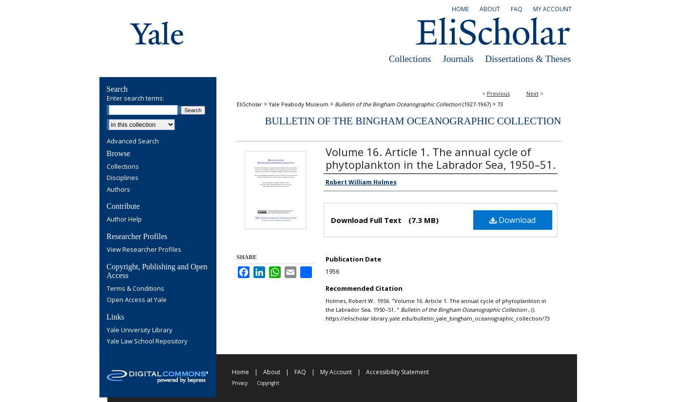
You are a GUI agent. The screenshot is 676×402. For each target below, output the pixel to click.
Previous (498, 93)
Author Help (124, 219)
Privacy (240, 383)
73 (500, 104)
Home (240, 372)
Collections (410, 59)
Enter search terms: (135, 98)
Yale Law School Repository (147, 341)
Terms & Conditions (135, 289)
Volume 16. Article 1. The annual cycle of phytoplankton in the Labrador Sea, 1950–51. (441, 158)
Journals (458, 59)
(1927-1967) (413, 104)
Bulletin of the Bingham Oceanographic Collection (413, 121)
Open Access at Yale (137, 300)
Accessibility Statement (397, 372)
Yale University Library (140, 330)
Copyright (268, 383)
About (271, 372)
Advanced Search (133, 141)
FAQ (300, 372)
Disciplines (122, 178)
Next (532, 93)
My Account (336, 372)
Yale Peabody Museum (298, 104)
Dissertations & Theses (528, 59)
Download (512, 220)
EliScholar (249, 104)
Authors (118, 190)
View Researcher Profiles (144, 250)
